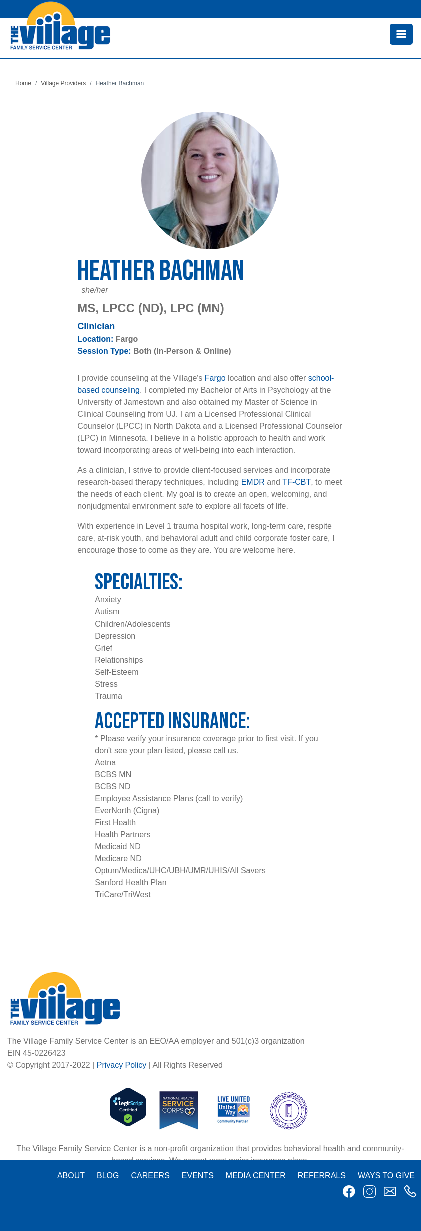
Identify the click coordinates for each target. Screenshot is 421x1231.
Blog (108, 1175)
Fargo (215, 378)
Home (24, 83)
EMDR (253, 482)
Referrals (322, 1175)
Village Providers (63, 83)
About (71, 1175)
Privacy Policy (122, 1065)
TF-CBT (296, 482)
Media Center (256, 1175)
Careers (150, 1175)
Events (198, 1175)
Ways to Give (386, 1175)
